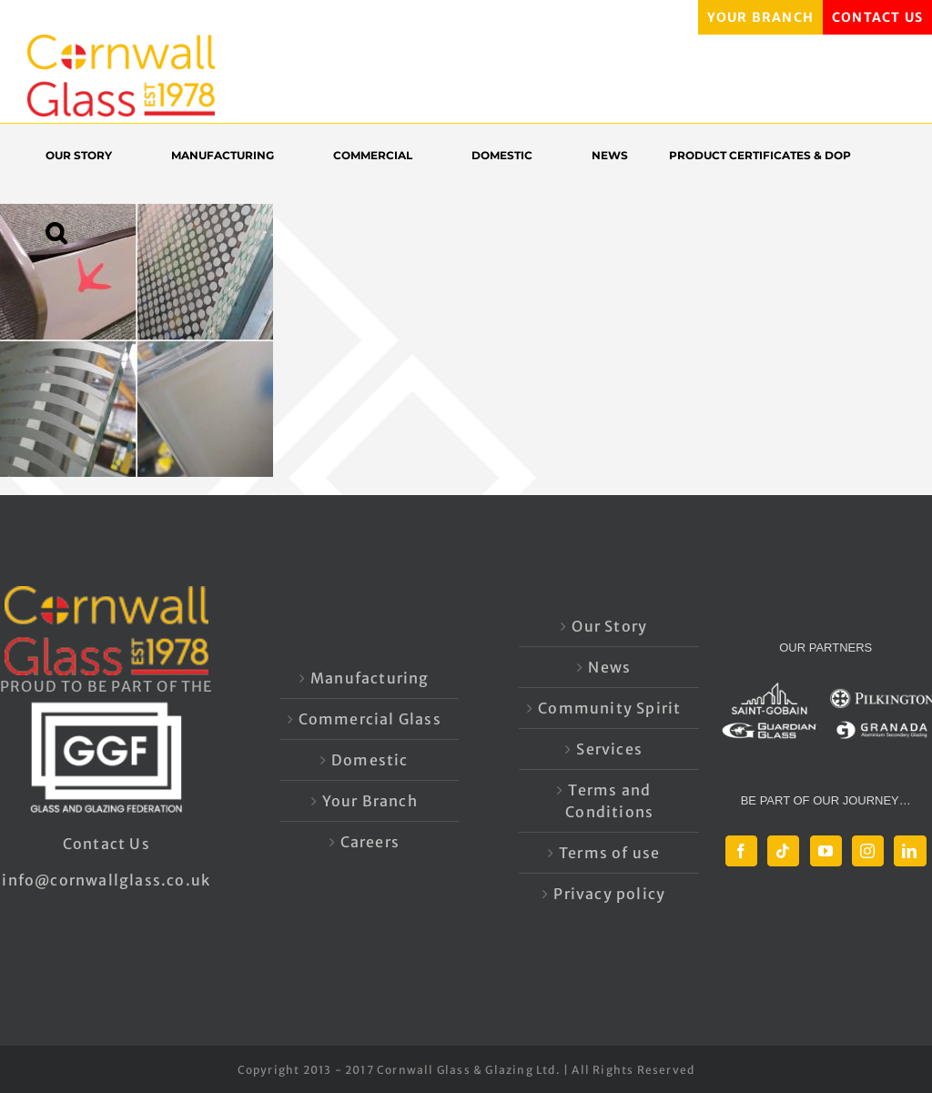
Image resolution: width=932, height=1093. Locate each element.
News (609, 667)
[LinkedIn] (910, 850)
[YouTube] (826, 850)
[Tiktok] (783, 850)
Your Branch (370, 801)
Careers (370, 842)
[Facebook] (741, 850)
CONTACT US (877, 17)
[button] (65, 232)
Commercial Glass (370, 719)
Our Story (609, 626)
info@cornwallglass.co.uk (106, 880)
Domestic (370, 760)
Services (609, 749)
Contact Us (106, 844)
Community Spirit (609, 708)
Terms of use (609, 853)
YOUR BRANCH (760, 17)
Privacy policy (609, 894)
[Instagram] (868, 850)
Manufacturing (370, 678)
